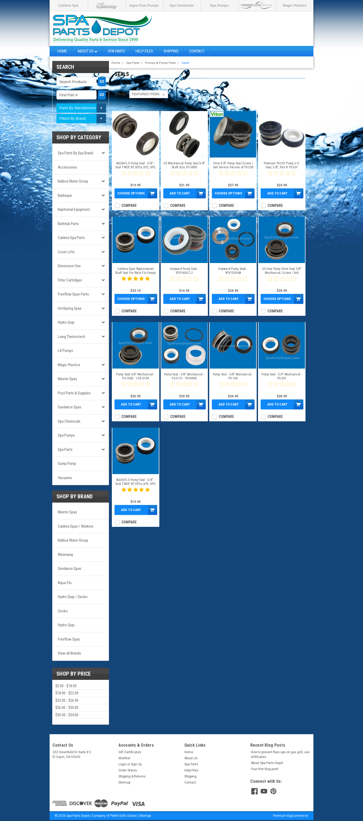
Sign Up (136, 764)
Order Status (127, 770)
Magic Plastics (295, 5)
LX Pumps (65, 350)
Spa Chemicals (181, 5)
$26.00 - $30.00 (66, 707)
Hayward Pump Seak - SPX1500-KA (233, 271)
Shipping (171, 51)
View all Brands (69, 653)
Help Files (144, 51)
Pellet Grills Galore (123, 816)
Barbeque (65, 195)
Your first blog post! (265, 769)
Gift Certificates (129, 752)
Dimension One (69, 266)
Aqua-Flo (65, 582)
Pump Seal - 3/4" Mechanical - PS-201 (281, 376)
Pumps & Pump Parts (160, 63)
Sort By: (120, 94)
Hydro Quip (66, 322)
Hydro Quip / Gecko (73, 596)
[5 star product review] (135, 282)
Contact (196, 51)
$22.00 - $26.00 (66, 700)
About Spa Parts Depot (267, 763)
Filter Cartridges (70, 280)
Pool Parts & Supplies (74, 393)
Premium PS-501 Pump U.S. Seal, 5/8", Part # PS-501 (282, 165)
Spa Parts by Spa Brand (75, 153)
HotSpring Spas (70, 308)
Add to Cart (180, 193)
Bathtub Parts (68, 223)
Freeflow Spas (69, 639)
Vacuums (65, 477)
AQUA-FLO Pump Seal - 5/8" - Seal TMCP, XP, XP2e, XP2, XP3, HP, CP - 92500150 (135, 482)
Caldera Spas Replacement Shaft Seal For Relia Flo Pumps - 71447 (135, 271)
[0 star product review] (135, 176)
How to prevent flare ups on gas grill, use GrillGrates (280, 754)
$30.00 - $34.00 (66, 715)
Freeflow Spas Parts (73, 294)
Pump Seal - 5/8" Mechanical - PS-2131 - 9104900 (184, 376)
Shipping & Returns (132, 776)
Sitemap (124, 782)
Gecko (63, 611)
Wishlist (124, 758)
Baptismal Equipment (74, 209)
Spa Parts (116, 51)
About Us (87, 51)
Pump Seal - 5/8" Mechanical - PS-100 (233, 376)
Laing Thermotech (71, 336)
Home (62, 51)
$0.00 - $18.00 (66, 686)
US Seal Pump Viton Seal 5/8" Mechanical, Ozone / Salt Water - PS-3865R (282, 271)
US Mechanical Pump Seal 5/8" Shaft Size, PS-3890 (184, 165)
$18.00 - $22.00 (66, 693)
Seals (185, 63)
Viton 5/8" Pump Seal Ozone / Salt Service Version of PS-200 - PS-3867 (233, 165)
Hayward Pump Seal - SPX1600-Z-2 (184, 271)
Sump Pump (67, 463)
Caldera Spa (68, 5)
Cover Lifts (66, 252)
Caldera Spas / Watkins (75, 526)
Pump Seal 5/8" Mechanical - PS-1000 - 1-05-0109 (135, 376)
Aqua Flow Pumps (144, 5)
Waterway (65, 554)
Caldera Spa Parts (71, 237)
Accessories (67, 167)
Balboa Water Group (73, 181)
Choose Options (131, 193)
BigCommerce (297, 816)
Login (122, 764)
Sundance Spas (69, 407)
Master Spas (67, 378)
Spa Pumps (219, 5)
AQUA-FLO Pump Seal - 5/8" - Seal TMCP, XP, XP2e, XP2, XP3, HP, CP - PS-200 (135, 165)
